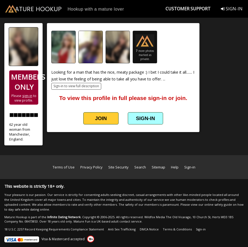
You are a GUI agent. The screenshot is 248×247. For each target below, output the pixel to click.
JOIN (101, 118)
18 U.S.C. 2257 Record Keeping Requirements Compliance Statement (54, 229)
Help (175, 167)
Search (140, 167)
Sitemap (158, 167)
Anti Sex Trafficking (122, 229)
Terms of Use (64, 167)
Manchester (19, 134)
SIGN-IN (232, 9)
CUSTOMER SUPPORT (188, 9)
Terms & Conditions (177, 229)
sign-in (27, 95)
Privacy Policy (91, 167)
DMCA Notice (149, 229)
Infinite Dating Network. (64, 217)
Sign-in (189, 167)
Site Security (118, 167)
